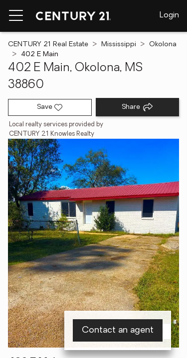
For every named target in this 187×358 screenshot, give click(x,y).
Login (169, 15)
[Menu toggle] (16, 16)
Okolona (163, 44)
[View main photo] (93, 243)
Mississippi (118, 44)
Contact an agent (118, 330)
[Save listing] (50, 107)
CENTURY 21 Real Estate (48, 44)
